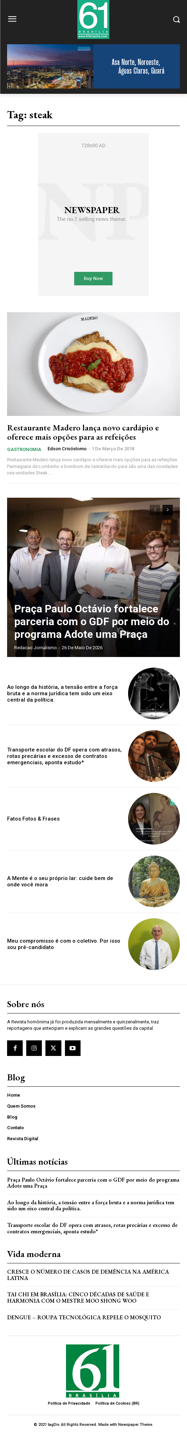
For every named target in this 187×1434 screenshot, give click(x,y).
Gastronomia (24, 449)
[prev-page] (155, 510)
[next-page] (168, 510)
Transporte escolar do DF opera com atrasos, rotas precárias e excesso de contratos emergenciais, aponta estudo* (64, 756)
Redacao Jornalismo (35, 647)
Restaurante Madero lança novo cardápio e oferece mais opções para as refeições (83, 432)
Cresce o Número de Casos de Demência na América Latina (88, 1275)
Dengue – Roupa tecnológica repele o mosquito (84, 1317)
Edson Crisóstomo (67, 448)
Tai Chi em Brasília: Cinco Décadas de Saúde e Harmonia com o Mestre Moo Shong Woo (78, 1297)
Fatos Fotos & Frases (33, 819)
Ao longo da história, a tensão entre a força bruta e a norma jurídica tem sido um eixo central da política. (62, 693)
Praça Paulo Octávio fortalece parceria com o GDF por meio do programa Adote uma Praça (91, 621)
